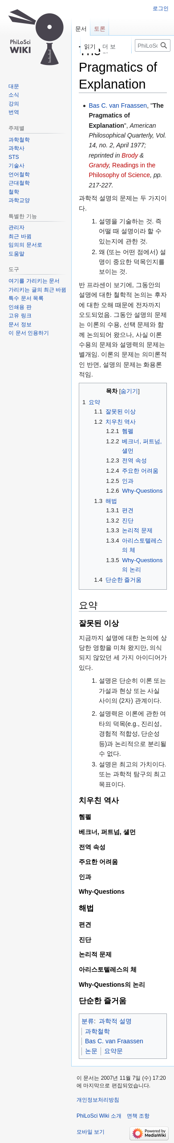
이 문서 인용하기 (28, 333)
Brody (129, 155)
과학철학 (97, 1031)
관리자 (16, 227)
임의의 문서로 (25, 245)
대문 (13, 86)
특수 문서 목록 (26, 298)
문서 (81, 28)
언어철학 (19, 174)
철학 (13, 192)
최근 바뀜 (19, 236)
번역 (13, 112)
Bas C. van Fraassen (118, 105)
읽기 (87, 46)
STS (13, 157)
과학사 (16, 148)
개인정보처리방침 (98, 1100)
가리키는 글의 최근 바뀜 (37, 290)
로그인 (161, 8)
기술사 (16, 165)
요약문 (113, 1050)
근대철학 (19, 183)
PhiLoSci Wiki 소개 (99, 1116)
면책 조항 (138, 1116)
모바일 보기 (91, 1132)
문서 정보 (19, 324)
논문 (91, 1050)
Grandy (99, 165)
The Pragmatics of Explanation (126, 115)
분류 (87, 1021)
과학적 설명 (115, 1021)
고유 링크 (19, 315)
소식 (13, 95)
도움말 (16, 254)
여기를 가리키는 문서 (34, 281)
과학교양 (19, 200)
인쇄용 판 (19, 307)
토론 (99, 28)
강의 (13, 104)
